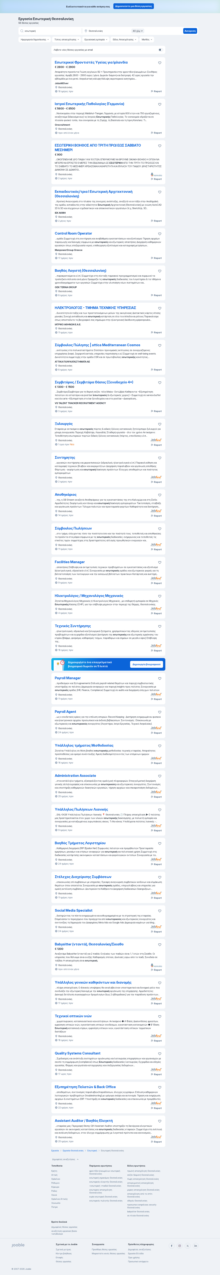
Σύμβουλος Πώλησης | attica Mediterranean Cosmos (97, 345)
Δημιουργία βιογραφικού (147, 664)
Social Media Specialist (73, 910)
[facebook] (171, 1246)
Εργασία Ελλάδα (136, 1253)
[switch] (160, 49)
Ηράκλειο (55, 1179)
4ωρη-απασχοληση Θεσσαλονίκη (143, 1179)
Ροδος (54, 1191)
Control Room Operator (73, 233)
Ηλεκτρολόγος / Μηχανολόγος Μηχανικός (89, 596)
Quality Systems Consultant (77, 1053)
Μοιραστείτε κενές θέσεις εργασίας (108, 1253)
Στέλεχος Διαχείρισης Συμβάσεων (83, 877)
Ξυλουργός (64, 424)
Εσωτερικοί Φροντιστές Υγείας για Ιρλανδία (91, 62)
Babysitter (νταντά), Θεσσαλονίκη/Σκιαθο (89, 944)
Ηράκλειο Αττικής (59, 1199)
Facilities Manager (70, 562)
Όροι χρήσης (134, 1257)
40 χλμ (138, 31)
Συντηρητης (65, 457)
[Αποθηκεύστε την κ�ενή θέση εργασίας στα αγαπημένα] (160, 1087)
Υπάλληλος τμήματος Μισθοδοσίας (84, 745)
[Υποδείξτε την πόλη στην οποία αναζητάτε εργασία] (113, 31)
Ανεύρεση (190, 30)
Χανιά (54, 1195)
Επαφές (59, 1257)
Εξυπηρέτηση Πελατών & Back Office (85, 1087)
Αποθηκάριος (66, 494)
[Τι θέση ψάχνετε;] (49, 31)
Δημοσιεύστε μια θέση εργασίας (133, 6)
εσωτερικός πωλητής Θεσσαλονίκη (105, 1200)
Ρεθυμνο (55, 1183)
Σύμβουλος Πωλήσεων (73, 528)
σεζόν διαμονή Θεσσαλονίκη (140, 1175)
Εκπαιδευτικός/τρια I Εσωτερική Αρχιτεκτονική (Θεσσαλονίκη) (94, 193)
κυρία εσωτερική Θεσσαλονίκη (103, 1196)
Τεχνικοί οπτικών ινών (73, 1016)
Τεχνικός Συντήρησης (73, 626)
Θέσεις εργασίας (63, 1261)
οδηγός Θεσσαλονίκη (137, 1200)
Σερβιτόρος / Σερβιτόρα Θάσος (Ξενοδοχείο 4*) (94, 382)
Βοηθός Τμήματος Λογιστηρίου (80, 843)
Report (156, 91)
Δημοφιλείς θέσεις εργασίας (64, 1227)
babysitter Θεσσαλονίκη (138, 1211)
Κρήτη (54, 1171)
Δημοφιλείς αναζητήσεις (65, 1159)
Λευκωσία (55, 1203)
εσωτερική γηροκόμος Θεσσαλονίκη (105, 1178)
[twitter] (188, 1246)
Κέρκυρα (55, 1187)
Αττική (54, 1175)
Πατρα (54, 1207)
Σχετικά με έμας (63, 1249)
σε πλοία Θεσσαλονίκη (138, 1215)
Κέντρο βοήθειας (64, 1253)
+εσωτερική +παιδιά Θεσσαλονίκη (105, 1186)
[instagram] (179, 1246)
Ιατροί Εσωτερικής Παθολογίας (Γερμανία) (89, 104)
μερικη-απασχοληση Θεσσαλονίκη (143, 1190)
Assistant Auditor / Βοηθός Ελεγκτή (84, 1121)
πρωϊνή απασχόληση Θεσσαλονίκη (143, 1171)
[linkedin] (196, 1246)
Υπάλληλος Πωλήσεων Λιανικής (81, 809)
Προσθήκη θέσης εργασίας (104, 1249)
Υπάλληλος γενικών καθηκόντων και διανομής (93, 982)
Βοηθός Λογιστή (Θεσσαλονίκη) (80, 270)
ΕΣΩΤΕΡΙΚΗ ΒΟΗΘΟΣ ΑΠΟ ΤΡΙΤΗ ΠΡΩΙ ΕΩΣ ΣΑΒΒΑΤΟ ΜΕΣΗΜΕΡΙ (98, 147)
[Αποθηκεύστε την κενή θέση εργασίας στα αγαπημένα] (160, 104)
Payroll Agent (65, 712)
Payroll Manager (68, 678)
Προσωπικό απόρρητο (138, 1261)
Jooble (28, 1269)
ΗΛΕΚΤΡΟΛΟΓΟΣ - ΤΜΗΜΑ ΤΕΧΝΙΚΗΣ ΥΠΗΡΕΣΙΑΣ (95, 308)
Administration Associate (75, 776)
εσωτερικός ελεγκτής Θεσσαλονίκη (105, 1182)
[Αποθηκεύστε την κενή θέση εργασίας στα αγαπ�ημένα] (160, 63)
